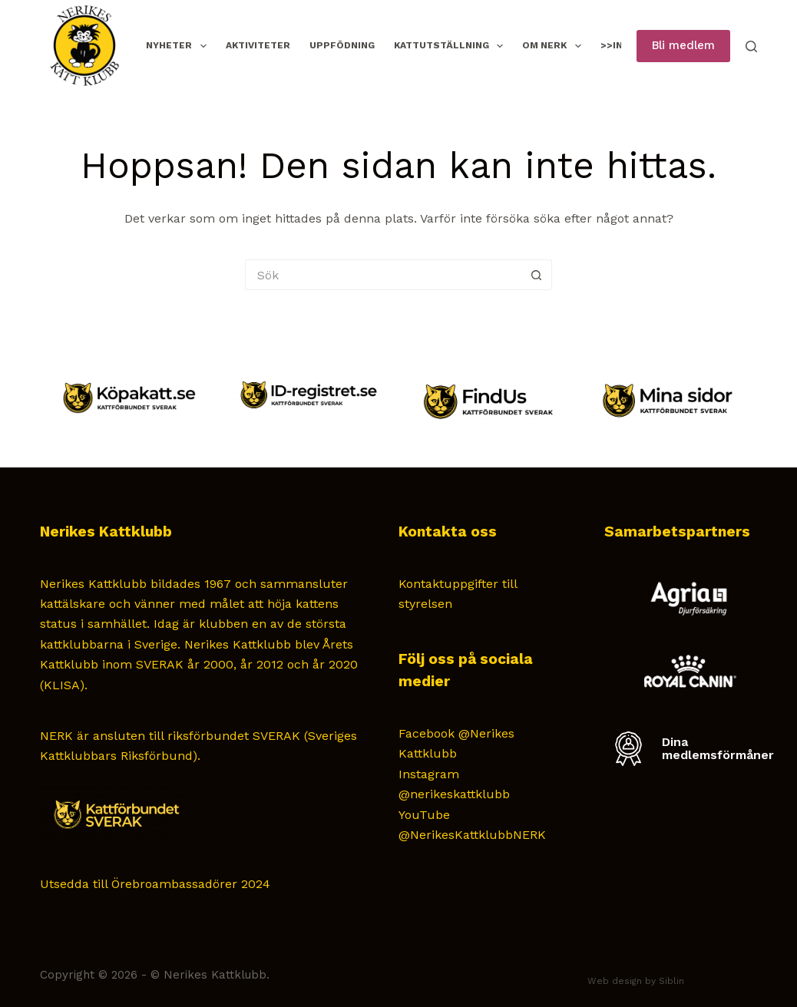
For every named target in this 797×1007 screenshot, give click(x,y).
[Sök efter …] (383, 274)
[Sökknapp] (536, 274)
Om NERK (554, 46)
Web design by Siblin (635, 981)
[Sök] (751, 46)
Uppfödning (342, 45)
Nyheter (179, 46)
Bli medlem (683, 45)
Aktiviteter (258, 45)
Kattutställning (451, 46)
